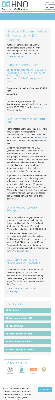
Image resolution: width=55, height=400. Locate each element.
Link (16, 199)
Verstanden (45, 389)
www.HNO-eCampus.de (17, 251)
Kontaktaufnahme (15, 56)
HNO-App (42, 137)
